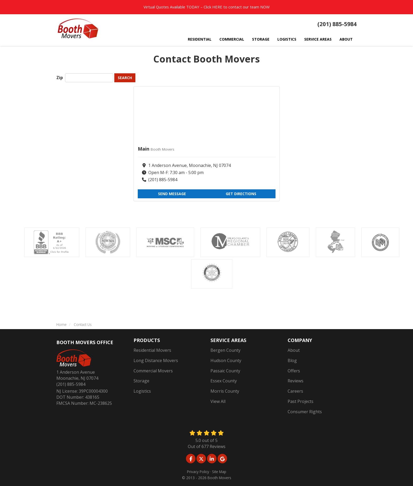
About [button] (346, 39)
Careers (295, 391)
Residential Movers (152, 350)
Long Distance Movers (156, 360)
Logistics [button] (286, 39)
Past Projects (300, 401)
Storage (141, 381)
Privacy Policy (198, 471)
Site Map (219, 471)
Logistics (142, 391)
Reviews (295, 381)
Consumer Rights (305, 412)
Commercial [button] (231, 39)
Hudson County (225, 360)
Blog (292, 360)
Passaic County (225, 371)
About (294, 350)
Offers (294, 371)
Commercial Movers (153, 371)
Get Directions (241, 193)
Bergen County (225, 350)
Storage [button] (260, 39)
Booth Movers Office (84, 342)
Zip (60, 77)
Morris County (224, 391)
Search (125, 77)
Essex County (223, 381)
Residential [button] (200, 39)
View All (217, 401)
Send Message (172, 193)
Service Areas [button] (318, 39)
